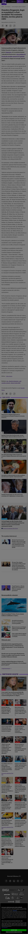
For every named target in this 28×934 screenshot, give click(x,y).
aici (11, 915)
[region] (14, 918)
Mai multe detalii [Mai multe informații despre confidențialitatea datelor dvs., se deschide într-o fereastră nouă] (15, 910)
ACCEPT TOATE (14, 930)
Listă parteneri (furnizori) (4, 927)
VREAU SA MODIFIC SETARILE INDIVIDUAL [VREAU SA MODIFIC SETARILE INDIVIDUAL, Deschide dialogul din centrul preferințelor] (14, 931)
